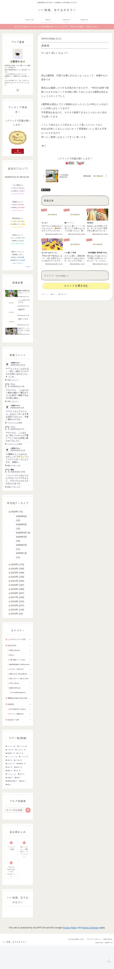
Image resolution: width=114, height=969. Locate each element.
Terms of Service (90, 927)
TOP (109, 961)
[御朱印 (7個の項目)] (22, 781)
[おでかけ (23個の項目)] (10, 763)
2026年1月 (21, 553)
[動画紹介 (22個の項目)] (21, 763)
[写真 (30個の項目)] (9, 760)
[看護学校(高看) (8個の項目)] (11, 781)
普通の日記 (46, 190)
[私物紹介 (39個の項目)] (10, 753)
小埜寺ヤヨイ (17, 61)
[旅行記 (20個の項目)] (18, 767)
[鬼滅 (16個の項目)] (9, 770)
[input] (17, 810)
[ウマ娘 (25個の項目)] (18, 760)
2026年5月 (21, 524)
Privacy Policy (70, 927)
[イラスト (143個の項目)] (10, 746)
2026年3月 (21, 537)
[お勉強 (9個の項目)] (9, 777)
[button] (28, 810)
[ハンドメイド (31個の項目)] (11, 756)
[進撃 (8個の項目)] (17, 777)
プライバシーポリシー (94, 939)
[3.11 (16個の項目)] (17, 770)
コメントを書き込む (76, 285)
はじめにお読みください (77, 939)
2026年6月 (21, 516)
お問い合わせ (107, 939)
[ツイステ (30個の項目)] (23, 756)
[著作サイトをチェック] (17, 90)
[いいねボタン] (42, 145)
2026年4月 (21, 532)
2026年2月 (21, 545)
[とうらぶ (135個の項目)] (22, 746)
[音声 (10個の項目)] (21, 774)
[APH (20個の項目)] (9, 767)
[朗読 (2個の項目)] (8, 784)
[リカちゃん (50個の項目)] (20, 749)
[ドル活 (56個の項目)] (9, 749)
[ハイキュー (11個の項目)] (11, 774)
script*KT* (28, 266)
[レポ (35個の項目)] (20, 753)
